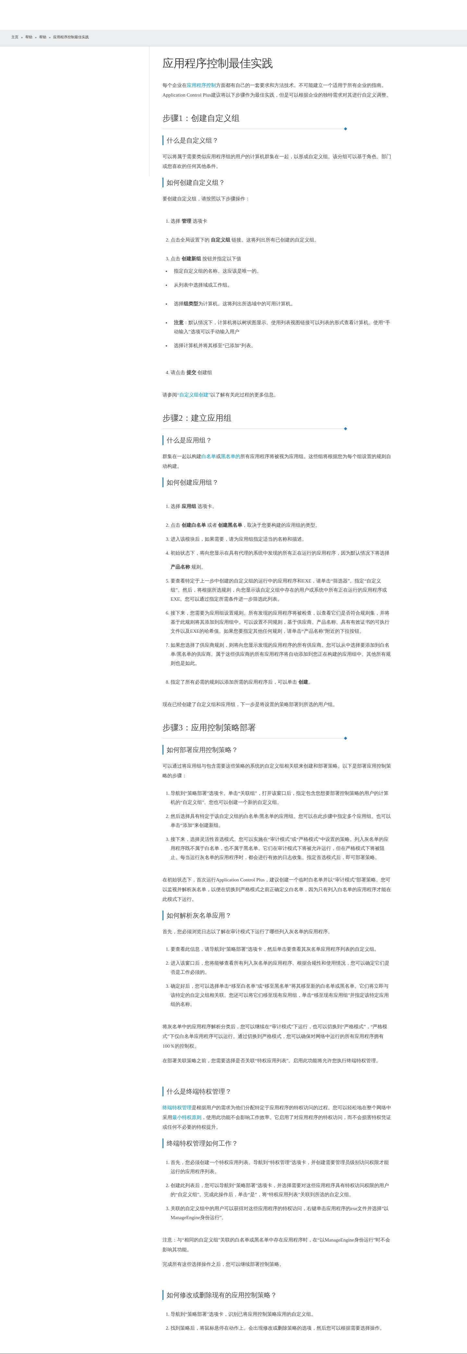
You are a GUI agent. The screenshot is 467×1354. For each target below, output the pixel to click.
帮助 (28, 37)
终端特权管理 (177, 1107)
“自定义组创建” (193, 394)
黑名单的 (230, 456)
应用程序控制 (201, 85)
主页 (14, 37)
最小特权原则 (186, 1117)
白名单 (208, 456)
